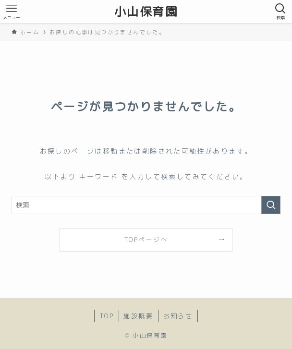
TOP (106, 316)
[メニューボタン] (11, 11)
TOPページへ (146, 239)
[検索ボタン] (280, 11)
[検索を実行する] (270, 205)
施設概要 (138, 316)
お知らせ (178, 316)
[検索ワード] (146, 205)
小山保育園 (146, 11)
